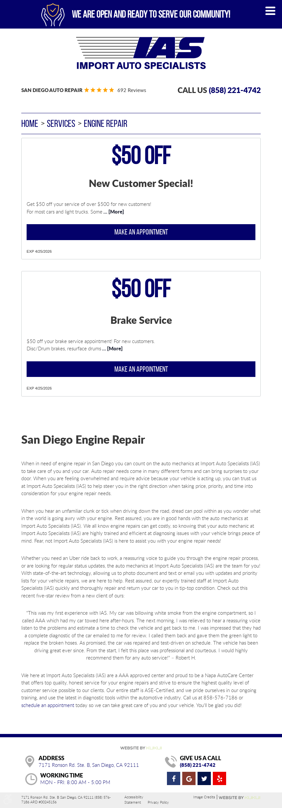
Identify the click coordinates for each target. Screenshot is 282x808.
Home (29, 123)
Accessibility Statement (133, 799)
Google (189, 778)
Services (61, 123)
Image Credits (204, 797)
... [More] (113, 211)
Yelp (219, 778)
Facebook (173, 778)
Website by (240, 798)
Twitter (204, 778)
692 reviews (131, 90)
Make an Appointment (141, 232)
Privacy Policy (158, 802)
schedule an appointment (47, 705)
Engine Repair (105, 123)
